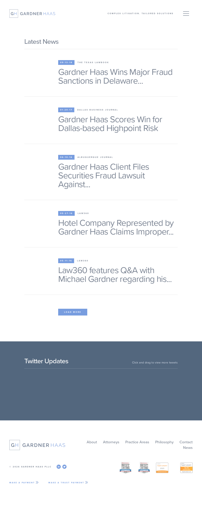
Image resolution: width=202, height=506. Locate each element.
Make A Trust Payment (66, 483)
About (92, 442)
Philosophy (164, 442)
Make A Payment (22, 483)
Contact (186, 442)
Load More (72, 312)
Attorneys (111, 442)
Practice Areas (137, 442)
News (188, 447)
